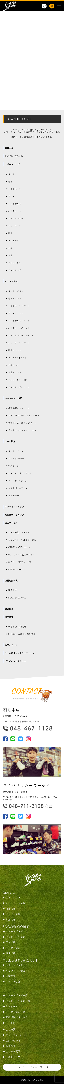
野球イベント (14, 298)
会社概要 (9, 609)
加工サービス (11, 523)
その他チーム (14, 495)
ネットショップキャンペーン (22, 430)
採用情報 (9, 617)
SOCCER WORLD (14, 156)
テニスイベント (15, 313)
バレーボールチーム (17, 481)
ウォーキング (14, 270)
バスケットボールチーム (19, 473)
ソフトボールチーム (17, 488)
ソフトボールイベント (18, 306)
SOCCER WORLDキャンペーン (23, 415)
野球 (10, 181)
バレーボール (14, 226)
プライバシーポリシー (15, 661)
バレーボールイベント (18, 343)
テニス (11, 196)
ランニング (13, 241)
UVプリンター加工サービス (21, 555)
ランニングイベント (17, 358)
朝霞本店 (9, 148)
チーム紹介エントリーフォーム (19, 653)
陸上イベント (14, 350)
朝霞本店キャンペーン (19, 408)
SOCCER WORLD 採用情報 (22, 634)
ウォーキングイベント (18, 387)
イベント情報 (11, 281)
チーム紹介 (10, 441)
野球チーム (13, 466)
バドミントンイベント (19, 328)
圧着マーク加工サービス (20, 562)
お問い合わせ (11, 645)
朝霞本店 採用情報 (17, 626)
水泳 (10, 255)
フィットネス (14, 263)
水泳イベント (14, 372)
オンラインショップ (14, 507)
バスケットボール (16, 218)
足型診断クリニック (14, 515)
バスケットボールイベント (21, 335)
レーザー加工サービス (19, 532)
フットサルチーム (16, 458)
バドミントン (14, 211)
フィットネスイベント (18, 380)
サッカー (12, 174)
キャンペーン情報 (13, 398)
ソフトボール (14, 189)
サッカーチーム (15, 451)
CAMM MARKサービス (19, 547)
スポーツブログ (12, 164)
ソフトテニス (14, 204)
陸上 (10, 233)
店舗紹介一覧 (11, 581)
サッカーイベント (16, 291)
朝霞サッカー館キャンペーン (22, 423)
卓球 (10, 248)
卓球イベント (14, 365)
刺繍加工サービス (16, 569)
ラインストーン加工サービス (22, 540)
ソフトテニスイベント (19, 321)
